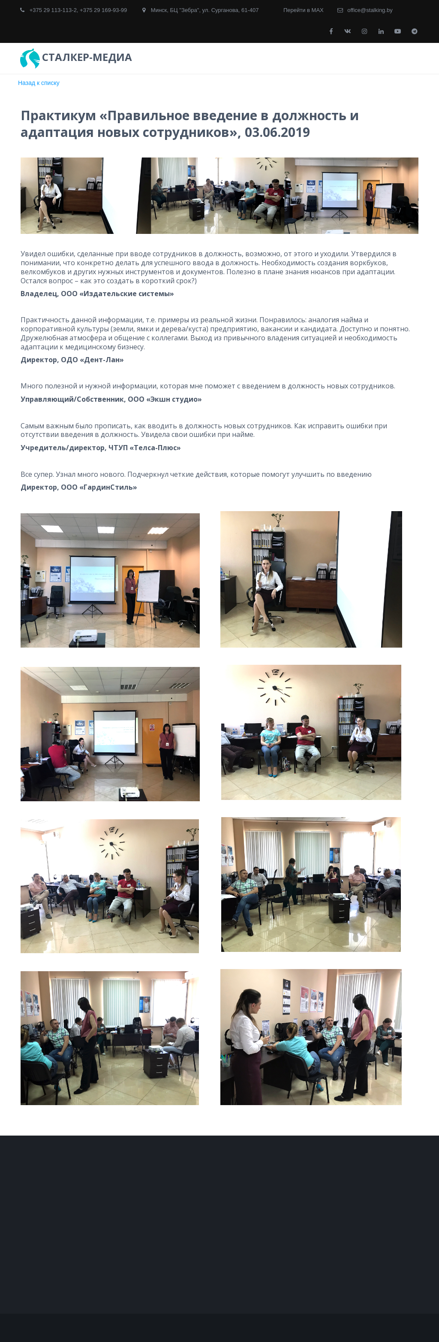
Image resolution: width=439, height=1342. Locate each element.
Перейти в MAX (303, 10)
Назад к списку (39, 82)
